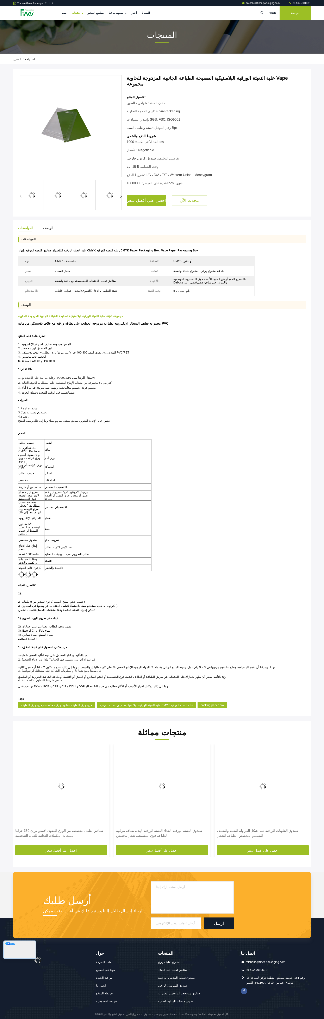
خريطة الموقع (104, 993)
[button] (121, 196)
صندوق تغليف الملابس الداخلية (176, 977)
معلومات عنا (117, 12)
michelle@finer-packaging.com (261, 3)
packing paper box (212, 705)
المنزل (17, 59)
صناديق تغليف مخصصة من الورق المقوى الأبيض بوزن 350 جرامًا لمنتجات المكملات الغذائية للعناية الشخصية (59, 833)
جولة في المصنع (106, 969)
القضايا (146, 12)
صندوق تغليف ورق (169, 962)
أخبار (134, 12)
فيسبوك (244, 991)
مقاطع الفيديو (96, 12)
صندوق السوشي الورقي (172, 985)
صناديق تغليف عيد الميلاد (172, 969)
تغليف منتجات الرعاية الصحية (175, 1001)
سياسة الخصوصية (107, 1001)
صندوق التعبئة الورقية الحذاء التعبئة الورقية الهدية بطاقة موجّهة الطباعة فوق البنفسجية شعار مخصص (159, 833)
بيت (64, 12)
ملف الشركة (104, 962)
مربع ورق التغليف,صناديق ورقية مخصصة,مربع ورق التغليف (56, 705)
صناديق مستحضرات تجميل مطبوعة (179, 993)
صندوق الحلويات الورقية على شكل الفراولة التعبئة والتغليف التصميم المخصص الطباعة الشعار (257, 833)
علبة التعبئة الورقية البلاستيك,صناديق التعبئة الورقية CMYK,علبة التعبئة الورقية (146, 705)
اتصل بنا (101, 985)
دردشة (295, 12)
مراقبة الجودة (104, 977)
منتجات (77, 12)
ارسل (219, 923)
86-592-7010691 (300, 3)
